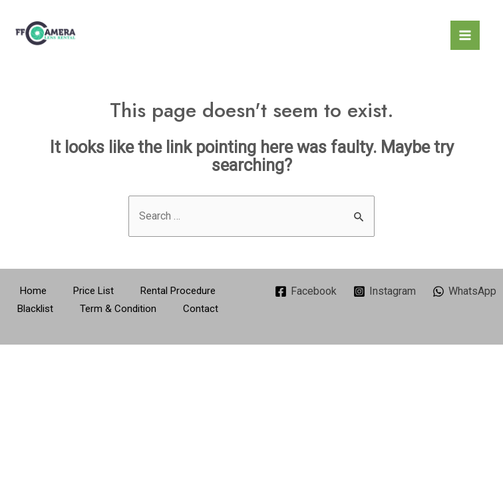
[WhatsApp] (464, 291)
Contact (200, 309)
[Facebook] (306, 291)
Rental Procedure (178, 291)
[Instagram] (384, 291)
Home (33, 291)
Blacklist (35, 309)
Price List (93, 291)
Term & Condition (118, 309)
